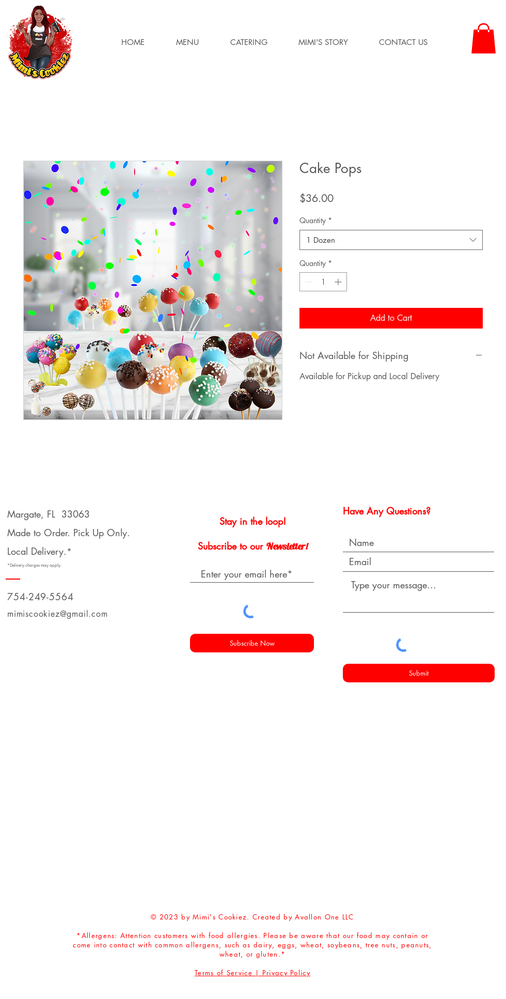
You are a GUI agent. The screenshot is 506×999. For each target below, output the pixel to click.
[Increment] (339, 282)
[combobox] (391, 240)
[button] (187, 42)
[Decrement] (307, 282)
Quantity (315, 220)
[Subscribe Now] (252, 643)
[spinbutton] (323, 282)
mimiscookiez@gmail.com (57, 613)
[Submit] (419, 673)
